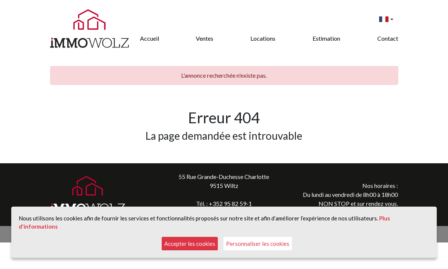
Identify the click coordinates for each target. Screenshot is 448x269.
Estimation (326, 38)
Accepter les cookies (189, 243)
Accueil (149, 38)
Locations (262, 38)
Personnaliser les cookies (257, 243)
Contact (387, 38)
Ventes (204, 38)
